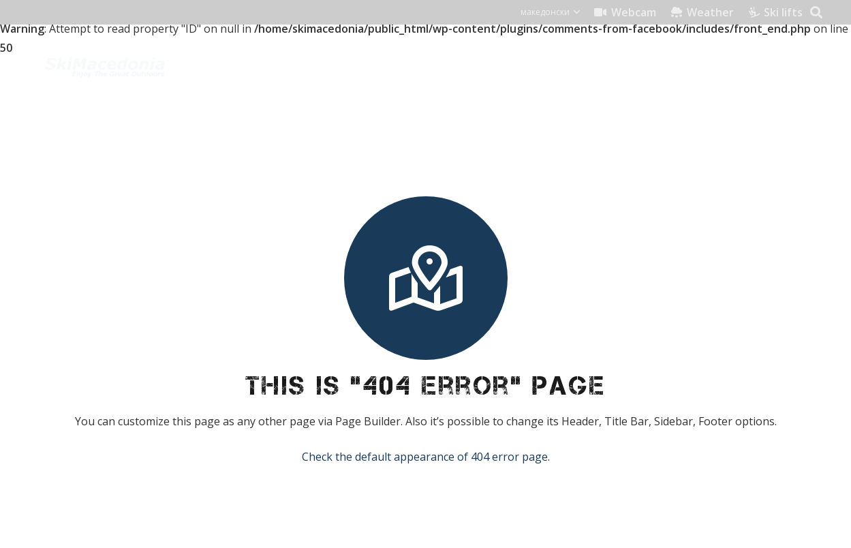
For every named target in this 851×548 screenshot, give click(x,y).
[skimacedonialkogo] (96, 58)
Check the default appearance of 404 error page (425, 456)
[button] (549, 12)
